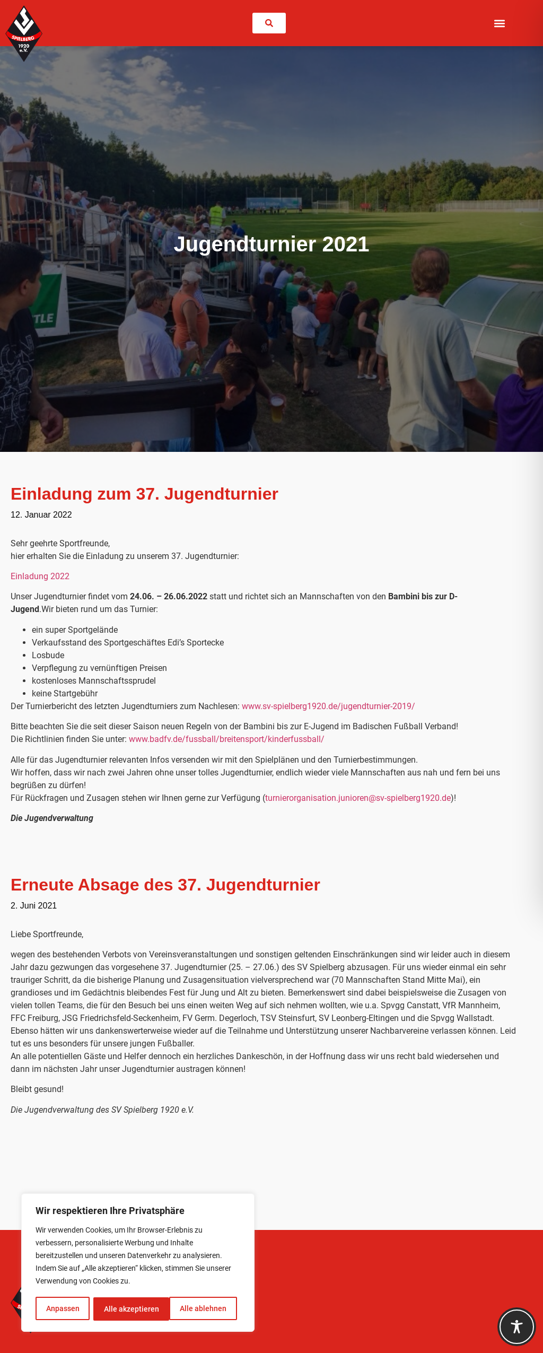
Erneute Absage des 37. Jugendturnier (165, 884)
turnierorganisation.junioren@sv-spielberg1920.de (358, 798)
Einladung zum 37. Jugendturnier (144, 493)
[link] (269, 23)
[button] (499, 23)
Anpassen (62, 1309)
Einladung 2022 (40, 576)
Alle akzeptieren (202, 1309)
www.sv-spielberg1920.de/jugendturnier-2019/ (328, 706)
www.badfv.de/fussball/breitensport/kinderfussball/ (227, 739)
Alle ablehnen (126, 1309)
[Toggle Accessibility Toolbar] (516, 1326)
